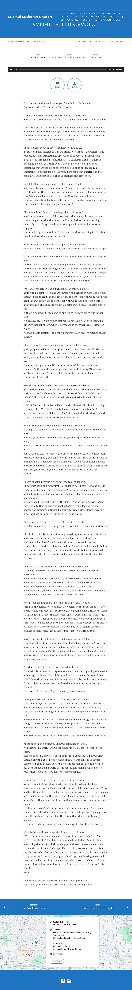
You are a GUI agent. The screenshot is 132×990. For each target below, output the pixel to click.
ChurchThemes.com (84, 980)
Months (119, 31)
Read (57, 74)
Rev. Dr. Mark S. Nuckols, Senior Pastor (67, 46)
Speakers (107, 31)
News (117, 9)
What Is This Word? (35, 31)
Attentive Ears (34, 897)
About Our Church (88, 3)
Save (74, 74)
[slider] (62, 58)
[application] (66, 58)
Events (116, 3)
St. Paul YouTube (69, 9)
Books (96, 31)
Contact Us (65, 6)
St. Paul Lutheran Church (30, 6)
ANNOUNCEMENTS (111, 6)
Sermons (105, 3)
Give (76, 6)
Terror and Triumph (97, 897)
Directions (57, 950)
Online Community (90, 6)
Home (73, 3)
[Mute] (114, 59)
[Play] (11, 59)
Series (87, 31)
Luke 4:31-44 (95, 46)
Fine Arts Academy (102, 9)
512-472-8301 (58, 943)
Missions (85, 9)
